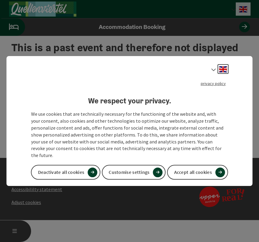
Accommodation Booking (125, 27)
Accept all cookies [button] (193, 172)
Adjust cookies (26, 202)
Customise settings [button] (129, 172)
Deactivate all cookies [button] (61, 172)
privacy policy (213, 83)
